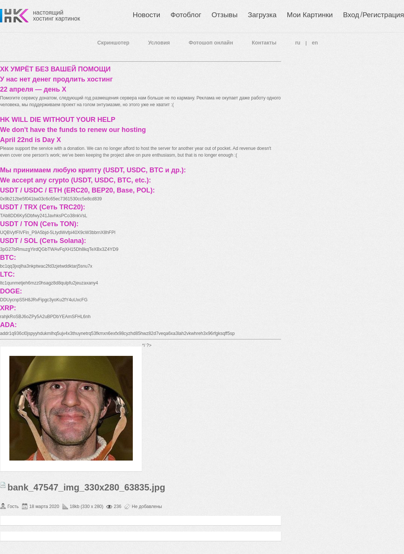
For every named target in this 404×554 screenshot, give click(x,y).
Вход (351, 15)
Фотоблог (186, 15)
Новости (146, 15)
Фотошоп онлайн (211, 43)
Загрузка (262, 15)
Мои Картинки (310, 15)
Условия (159, 43)
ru (297, 43)
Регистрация (383, 15)
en (315, 43)
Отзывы (225, 15)
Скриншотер (113, 43)
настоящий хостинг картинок (56, 15)
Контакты (264, 43)
